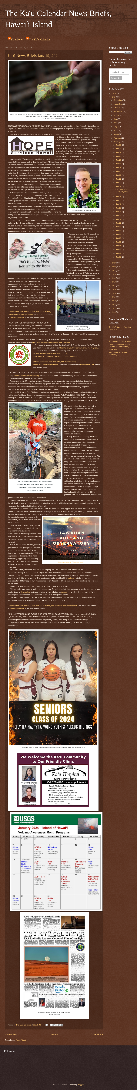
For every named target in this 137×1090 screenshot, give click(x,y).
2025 (114, 93)
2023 (114, 263)
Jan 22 (119, 175)
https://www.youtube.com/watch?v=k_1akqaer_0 (52, 342)
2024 (114, 97)
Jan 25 (119, 164)
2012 (114, 305)
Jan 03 (119, 249)
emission (71, 578)
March (116, 134)
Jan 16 (119, 204)
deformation (25, 592)
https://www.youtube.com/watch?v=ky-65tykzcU (78, 348)
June (116, 123)
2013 (114, 301)
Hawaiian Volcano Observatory (26, 376)
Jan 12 (119, 219)
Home (54, 1034)
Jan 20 (119, 183)
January (117, 142)
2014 (114, 297)
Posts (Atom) (21, 1040)
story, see (50, 606)
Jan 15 (119, 208)
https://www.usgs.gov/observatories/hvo (71, 562)
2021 (114, 270)
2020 (114, 274)
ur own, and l (34, 312)
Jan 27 (119, 156)
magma (64, 592)
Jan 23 (119, 171)
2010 (114, 312)
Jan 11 (119, 223)
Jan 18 (119, 197)
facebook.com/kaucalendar (22, 314)
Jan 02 (119, 253)
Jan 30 (119, 145)
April (116, 130)
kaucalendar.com (17, 317)
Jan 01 (119, 257)
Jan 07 (119, 238)
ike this (43, 312)
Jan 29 (119, 149)
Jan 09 (119, 231)
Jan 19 (119, 186)
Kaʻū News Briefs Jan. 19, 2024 (34, 55)
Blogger (81, 1085)
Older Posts (97, 1034)
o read (11, 312)
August (117, 115)
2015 (114, 293)
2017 (114, 286)
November (118, 104)
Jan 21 (119, 179)
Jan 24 (119, 168)
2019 (114, 278)
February (117, 138)
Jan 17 (119, 200)
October (117, 108)
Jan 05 (119, 246)
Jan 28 (119, 152)
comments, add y (21, 312)
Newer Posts (12, 1034)
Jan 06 (119, 242)
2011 (114, 308)
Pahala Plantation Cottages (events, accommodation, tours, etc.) (119, 347)
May (116, 127)
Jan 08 (119, 234)
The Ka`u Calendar (39, 39)
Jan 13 (119, 215)
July (115, 119)
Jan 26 (119, 160)
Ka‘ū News (17, 39)
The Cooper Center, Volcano (120, 341)
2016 (114, 289)
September (118, 111)
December (118, 100)
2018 (114, 282)
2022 (114, 267)
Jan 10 (119, 227)
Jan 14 (119, 212)
